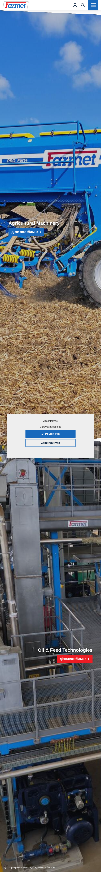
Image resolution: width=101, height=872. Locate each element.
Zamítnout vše (50, 442)
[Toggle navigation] (83, 5)
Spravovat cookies (50, 426)
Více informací (50, 420)
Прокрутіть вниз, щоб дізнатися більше (29, 867)
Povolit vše (50, 433)
